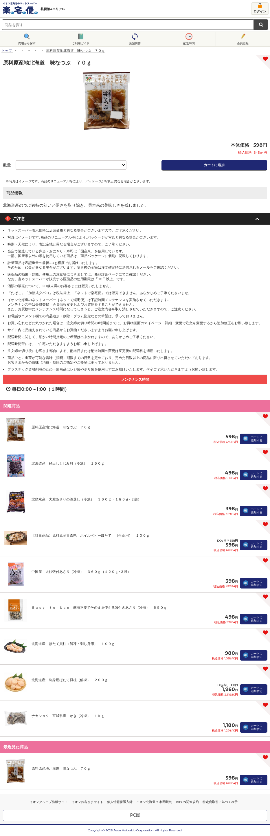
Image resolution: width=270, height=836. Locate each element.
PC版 (135, 815)
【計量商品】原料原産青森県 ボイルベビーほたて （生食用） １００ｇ (91, 535)
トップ (6, 50)
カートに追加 (214, 165)
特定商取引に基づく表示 (220, 802)
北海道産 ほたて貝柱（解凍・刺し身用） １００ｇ (73, 643)
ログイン (260, 11)
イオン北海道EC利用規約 (154, 802)
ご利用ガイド (80, 43)
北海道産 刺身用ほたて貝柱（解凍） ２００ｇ (70, 680)
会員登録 (243, 43)
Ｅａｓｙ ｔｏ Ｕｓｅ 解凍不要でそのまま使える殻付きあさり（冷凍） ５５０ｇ (99, 607)
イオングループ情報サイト (49, 802)
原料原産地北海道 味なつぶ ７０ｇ (61, 427)
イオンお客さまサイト (87, 802)
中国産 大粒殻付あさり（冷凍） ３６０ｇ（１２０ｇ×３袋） (81, 571)
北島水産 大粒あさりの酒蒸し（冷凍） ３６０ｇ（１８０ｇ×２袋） (86, 499)
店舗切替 (135, 43)
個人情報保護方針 (120, 802)
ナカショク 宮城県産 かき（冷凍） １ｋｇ (68, 716)
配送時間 (189, 43)
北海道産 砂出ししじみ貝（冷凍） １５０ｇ (68, 463)
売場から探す (27, 43)
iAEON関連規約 (187, 802)
